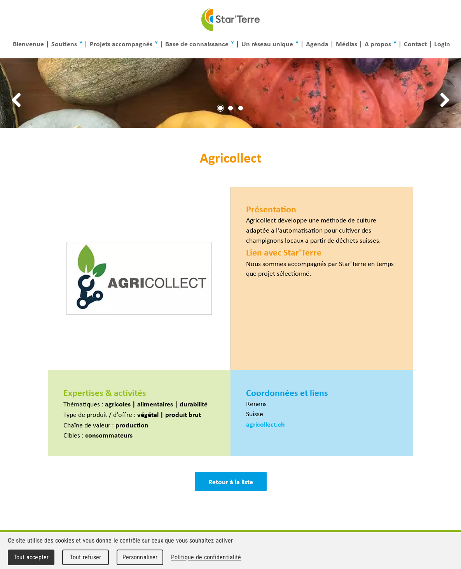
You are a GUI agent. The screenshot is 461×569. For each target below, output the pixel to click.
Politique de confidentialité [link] (206, 557)
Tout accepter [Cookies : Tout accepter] (31, 557)
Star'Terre (230, 19)
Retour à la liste (230, 481)
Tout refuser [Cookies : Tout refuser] (85, 557)
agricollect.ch (265, 424)
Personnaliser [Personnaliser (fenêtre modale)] (140, 557)
